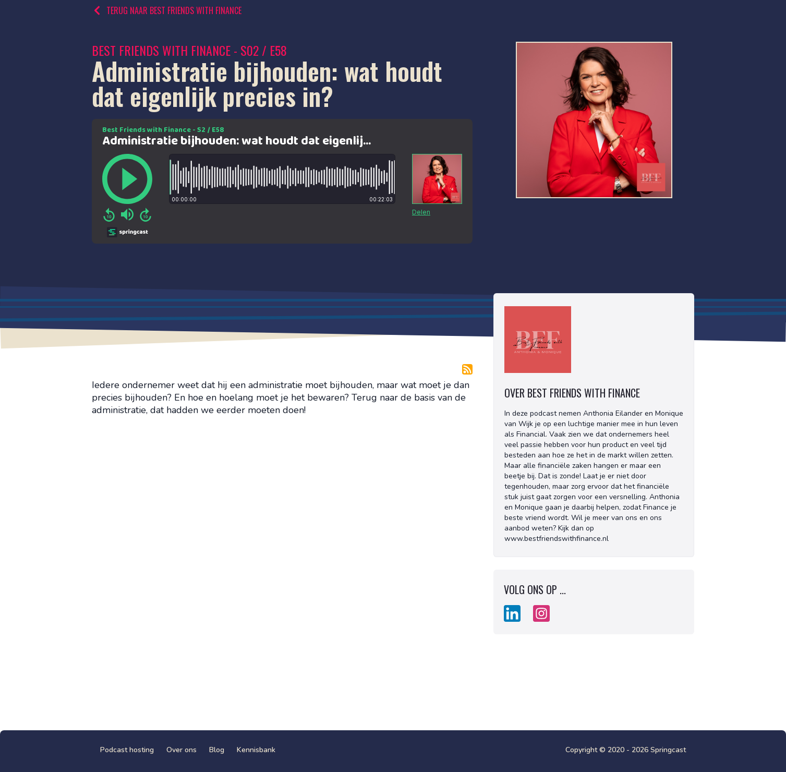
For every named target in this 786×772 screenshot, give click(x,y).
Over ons (181, 750)
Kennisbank (256, 750)
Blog (216, 750)
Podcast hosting (127, 750)
